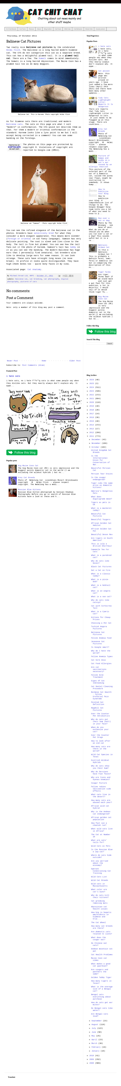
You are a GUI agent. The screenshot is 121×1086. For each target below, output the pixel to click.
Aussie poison (100, 29)
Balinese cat (21, 279)
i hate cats (13, 376)
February (97, 1047)
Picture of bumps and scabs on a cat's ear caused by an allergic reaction (100, 161)
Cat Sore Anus (98, 660)
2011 (92, 436)
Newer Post (12, 361)
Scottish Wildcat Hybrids (100, 761)
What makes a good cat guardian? (100, 965)
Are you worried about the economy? (99, 863)
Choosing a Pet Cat (101, 623)
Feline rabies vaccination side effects (101, 789)
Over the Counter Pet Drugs (100, 736)
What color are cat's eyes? (99, 891)
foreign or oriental (19, 239)
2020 (92, 402)
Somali (42, 58)
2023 (92, 391)
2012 (92, 433)
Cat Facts (22, 29)
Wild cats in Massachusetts (99, 885)
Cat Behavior (78, 29)
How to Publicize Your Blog (103, 191)
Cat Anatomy (34, 269)
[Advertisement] (100, 359)
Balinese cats (14, 124)
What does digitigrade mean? (101, 498)
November (97, 443)
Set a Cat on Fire (100, 570)
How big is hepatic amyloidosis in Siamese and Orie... (101, 915)
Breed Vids (89, 29)
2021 (92, 399)
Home (44, 361)
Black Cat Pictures (101, 567)
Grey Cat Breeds (26, 478)
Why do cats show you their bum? (100, 767)
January (96, 1051)
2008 (92, 1063)
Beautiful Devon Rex (102, 535)
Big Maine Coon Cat (28, 466)
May (94, 1036)
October (96, 447)
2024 (92, 387)
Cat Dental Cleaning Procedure (102, 688)
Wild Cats (67, 29)
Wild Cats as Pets (100, 846)
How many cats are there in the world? (100, 749)
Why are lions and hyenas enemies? (100, 778)
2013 (92, 429)
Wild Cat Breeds (99, 880)
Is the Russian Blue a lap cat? (102, 851)
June (94, 1032)
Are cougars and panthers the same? (99, 972)
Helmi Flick (13, 50)
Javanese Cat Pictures (98, 643)
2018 (92, 410)
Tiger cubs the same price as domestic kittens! (102, 485)
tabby (73, 247)
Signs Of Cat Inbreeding (98, 682)
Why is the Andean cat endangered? (100, 813)
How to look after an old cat (100, 742)
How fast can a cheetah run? (99, 824)
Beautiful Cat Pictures (98, 515)
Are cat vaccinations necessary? (98, 669)
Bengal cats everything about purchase (101, 997)
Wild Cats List (99, 877)
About (39, 29)
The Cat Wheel (98, 923)
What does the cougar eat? (98, 939)
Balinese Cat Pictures (98, 633)
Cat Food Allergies (101, 664)
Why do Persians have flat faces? (101, 773)
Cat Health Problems (102, 955)
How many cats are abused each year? (101, 801)
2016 (92, 417)
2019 (92, 406)
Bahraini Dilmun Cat (104, 246)
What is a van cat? (101, 597)
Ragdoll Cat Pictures (97, 709)
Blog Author (48, 29)
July (94, 1028)
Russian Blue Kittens (29, 490)
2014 (92, 425)
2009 (92, 1059)
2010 (92, 1056)
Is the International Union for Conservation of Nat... (100, 460)
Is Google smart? (100, 647)
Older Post (75, 361)
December (97, 440)
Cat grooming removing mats (99, 902)
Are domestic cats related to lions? (101, 933)
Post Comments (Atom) (33, 365)
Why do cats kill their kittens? (100, 896)
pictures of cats (28, 282)
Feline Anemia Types (102, 657)
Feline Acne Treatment (97, 676)
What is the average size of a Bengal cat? (102, 989)
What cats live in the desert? (100, 796)
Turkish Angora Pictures (99, 628)
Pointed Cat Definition (97, 703)
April (95, 1040)
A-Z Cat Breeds (11, 29)
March (95, 1043)
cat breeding (36, 279)
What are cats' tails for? (99, 841)
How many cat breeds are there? (102, 927)
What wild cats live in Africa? (102, 830)
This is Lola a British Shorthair (101, 545)
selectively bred (44, 233)
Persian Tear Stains (102, 474)
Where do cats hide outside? (101, 856)
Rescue (31, 29)
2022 (92, 395)
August (95, 1025)
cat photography (51, 279)
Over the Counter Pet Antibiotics (100, 715)
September (97, 1021)
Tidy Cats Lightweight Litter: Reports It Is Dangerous (105, 102)
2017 (92, 414)
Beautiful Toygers (100, 520)
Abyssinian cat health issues (99, 908)
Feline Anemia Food (101, 638)
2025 (92, 384)
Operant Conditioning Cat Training (101, 871)
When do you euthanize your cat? (100, 729)
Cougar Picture (99, 783)
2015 (92, 421)
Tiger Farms (104, 272)
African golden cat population (101, 818)
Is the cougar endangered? (98, 479)
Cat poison (104, 71)
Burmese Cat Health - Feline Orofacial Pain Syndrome (101, 695)
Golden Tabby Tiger (101, 977)
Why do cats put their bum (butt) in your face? (101, 721)
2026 (92, 380)
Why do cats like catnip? (100, 601)
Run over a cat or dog (104, 219)
